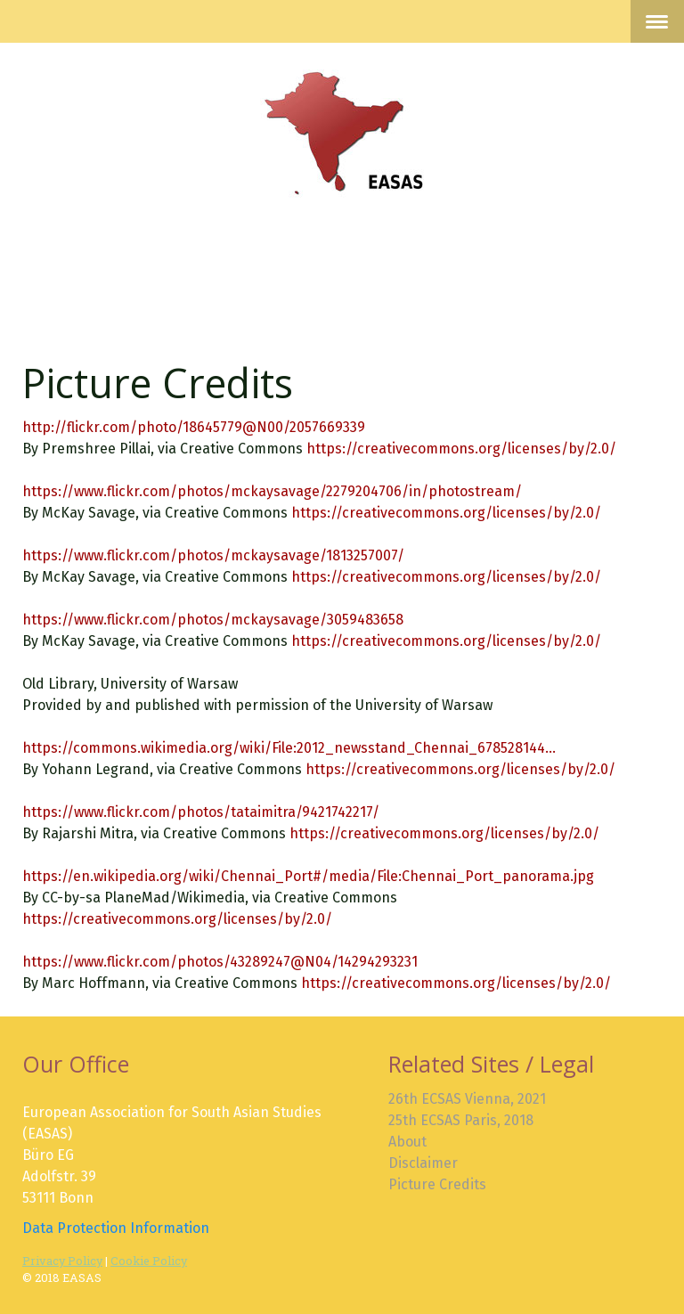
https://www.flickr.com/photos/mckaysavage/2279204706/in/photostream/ (272, 491)
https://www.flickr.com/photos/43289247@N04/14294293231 (220, 961)
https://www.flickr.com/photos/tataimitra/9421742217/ (200, 812)
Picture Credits (437, 1184)
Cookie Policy (148, 1260)
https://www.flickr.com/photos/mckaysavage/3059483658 (212, 619)
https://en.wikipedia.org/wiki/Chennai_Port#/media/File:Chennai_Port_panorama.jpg (308, 876)
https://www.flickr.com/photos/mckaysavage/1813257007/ (213, 555)
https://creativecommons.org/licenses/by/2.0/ (461, 448)
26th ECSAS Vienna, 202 (464, 1098)
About (407, 1141)
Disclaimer (423, 1163)
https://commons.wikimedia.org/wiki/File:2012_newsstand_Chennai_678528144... (289, 747)
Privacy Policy (62, 1260)
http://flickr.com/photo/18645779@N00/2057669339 (193, 427)
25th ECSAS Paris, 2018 (460, 1120)
